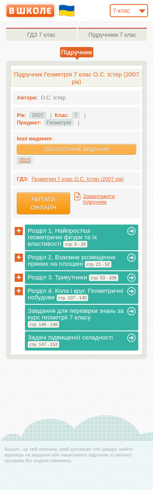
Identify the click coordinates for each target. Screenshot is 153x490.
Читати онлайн (44, 203)
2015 (24, 160)
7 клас (41, 34)
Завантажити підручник (99, 199)
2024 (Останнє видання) (76, 149)
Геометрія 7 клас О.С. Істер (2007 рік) (77, 179)
